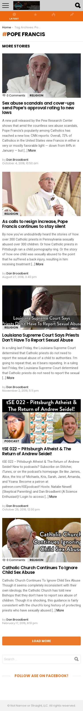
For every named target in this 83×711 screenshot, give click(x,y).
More (32, 150)
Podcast (11, 441)
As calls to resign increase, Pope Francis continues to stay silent (35, 224)
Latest (14, 16)
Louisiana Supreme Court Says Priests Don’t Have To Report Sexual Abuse (40, 337)
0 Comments (16, 95)
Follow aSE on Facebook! (41, 675)
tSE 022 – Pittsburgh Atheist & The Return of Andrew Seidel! (36, 451)
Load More (41, 641)
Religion (36, 95)
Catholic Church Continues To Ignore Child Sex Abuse (39, 570)
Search (77, 5)
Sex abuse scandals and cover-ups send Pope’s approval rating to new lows (38, 108)
